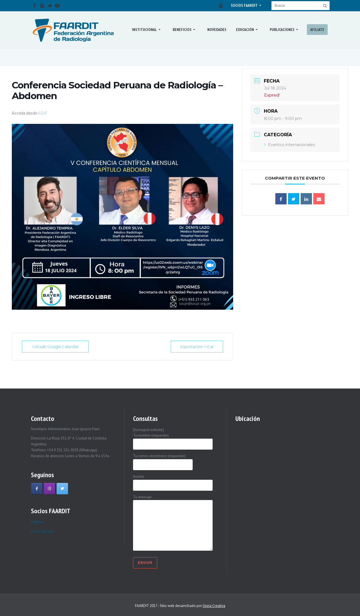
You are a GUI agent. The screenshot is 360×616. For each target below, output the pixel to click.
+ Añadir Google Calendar (55, 346)
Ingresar (37, 521)
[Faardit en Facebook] (36, 488)
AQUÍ (42, 113)
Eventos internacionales (289, 144)
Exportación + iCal (197, 346)
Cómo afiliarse (42, 531)
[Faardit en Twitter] (62, 488)
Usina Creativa (214, 605)
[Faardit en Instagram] (49, 488)
